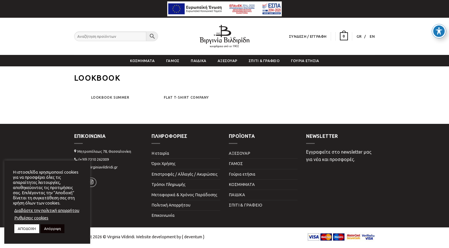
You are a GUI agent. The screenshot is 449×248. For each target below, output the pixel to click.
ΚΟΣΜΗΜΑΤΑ (142, 61)
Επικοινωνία (163, 215)
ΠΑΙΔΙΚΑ (198, 61)
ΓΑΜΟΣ (172, 61)
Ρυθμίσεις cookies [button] (31, 217)
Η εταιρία (160, 153)
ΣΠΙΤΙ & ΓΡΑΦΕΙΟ (264, 61)
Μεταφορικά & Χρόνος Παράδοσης (184, 195)
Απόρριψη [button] (52, 229)
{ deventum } (193, 237)
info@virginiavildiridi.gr (98, 167)
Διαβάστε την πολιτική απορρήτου (46, 210)
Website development (156, 237)
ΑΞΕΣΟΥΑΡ (227, 61)
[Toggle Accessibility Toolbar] (439, 19)
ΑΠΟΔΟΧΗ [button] (27, 229)
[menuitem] (361, 36)
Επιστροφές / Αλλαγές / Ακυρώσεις (184, 174)
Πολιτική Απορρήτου (170, 205)
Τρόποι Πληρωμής (168, 184)
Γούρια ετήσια (305, 61)
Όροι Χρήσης (163, 163)
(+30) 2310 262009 (93, 159)
